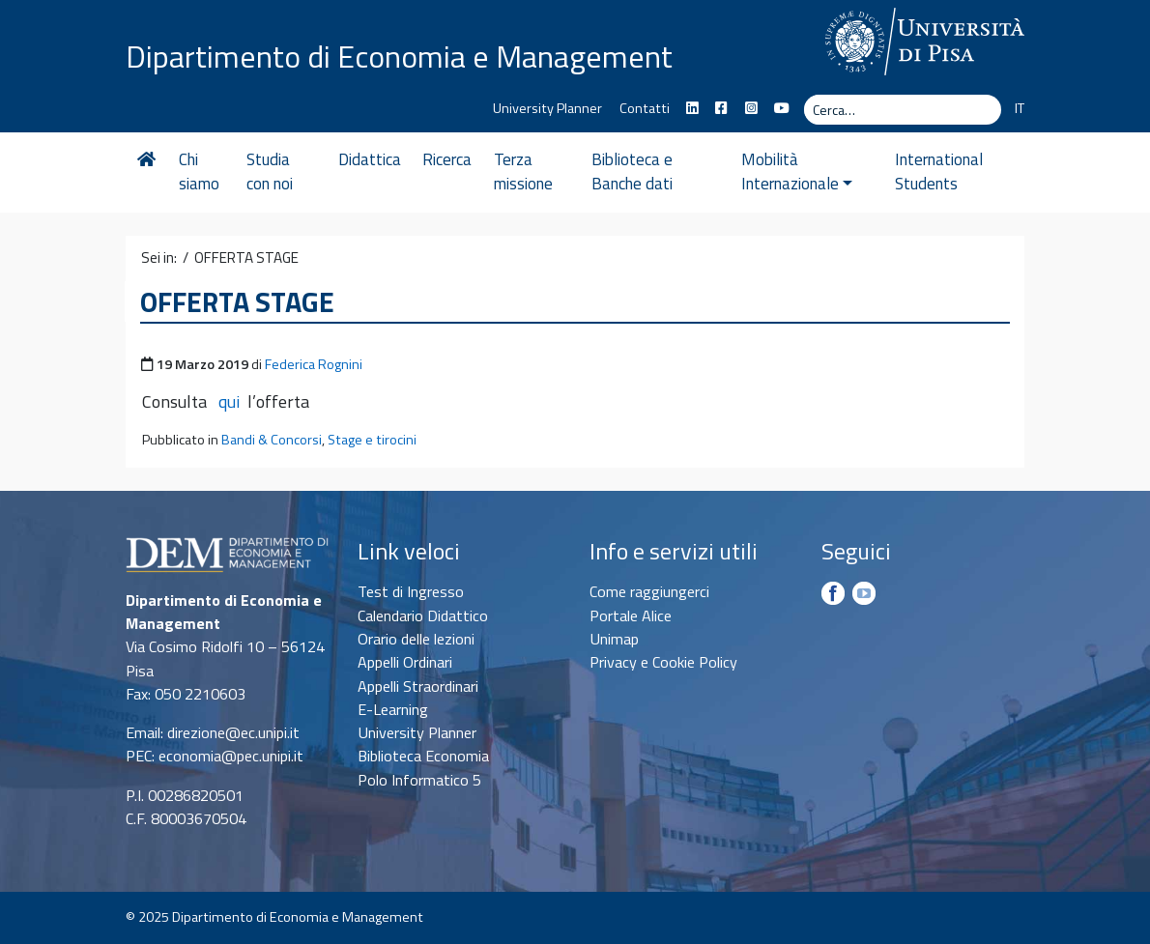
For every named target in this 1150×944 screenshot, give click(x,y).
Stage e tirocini (372, 439)
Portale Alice (630, 615)
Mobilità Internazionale (796, 172)
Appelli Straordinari (418, 686)
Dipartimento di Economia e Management (399, 56)
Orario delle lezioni (416, 638)
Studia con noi (269, 172)
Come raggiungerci (649, 591)
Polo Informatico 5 (419, 779)
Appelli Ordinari (405, 661)
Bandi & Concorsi (271, 439)
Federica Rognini (313, 364)
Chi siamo (199, 172)
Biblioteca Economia (423, 755)
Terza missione (523, 172)
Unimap (614, 638)
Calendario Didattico (423, 615)
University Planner (547, 108)
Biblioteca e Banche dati (632, 172)
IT (1019, 108)
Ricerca (447, 159)
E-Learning (393, 709)
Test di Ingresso (411, 591)
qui (229, 401)
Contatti (644, 108)
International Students (939, 172)
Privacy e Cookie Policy (663, 661)
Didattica (369, 159)
